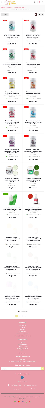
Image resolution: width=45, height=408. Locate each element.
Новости (22, 327)
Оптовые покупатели (22, 333)
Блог (22, 351)
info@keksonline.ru (32, 385)
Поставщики (22, 331)
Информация (22, 339)
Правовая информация (22, 356)
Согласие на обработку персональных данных (22, 361)
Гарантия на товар (22, 348)
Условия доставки (22, 346)
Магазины (22, 329)
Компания (22, 322)
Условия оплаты (22, 344)
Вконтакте (22, 377)
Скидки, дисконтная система (22, 336)
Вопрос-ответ (22, 353)
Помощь (22, 342)
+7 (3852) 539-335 (16, 385)
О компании (22, 325)
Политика (22, 359)
